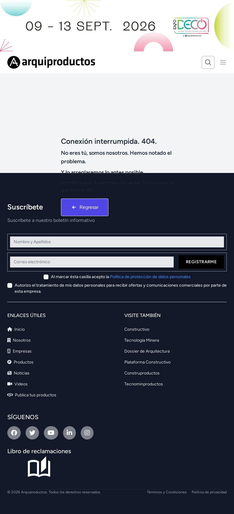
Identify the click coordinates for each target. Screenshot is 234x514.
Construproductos (142, 373)
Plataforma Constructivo (147, 362)
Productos (20, 362)
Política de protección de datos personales (150, 276)
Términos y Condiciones (167, 492)
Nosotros (19, 340)
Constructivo (136, 329)
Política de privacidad (209, 492)
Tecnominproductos (143, 384)
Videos (17, 384)
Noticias (18, 373)
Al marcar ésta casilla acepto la (121, 276)
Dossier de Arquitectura (147, 351)
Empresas (19, 351)
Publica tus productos (31, 395)
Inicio (16, 329)
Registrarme (201, 261)
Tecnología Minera (141, 340)
